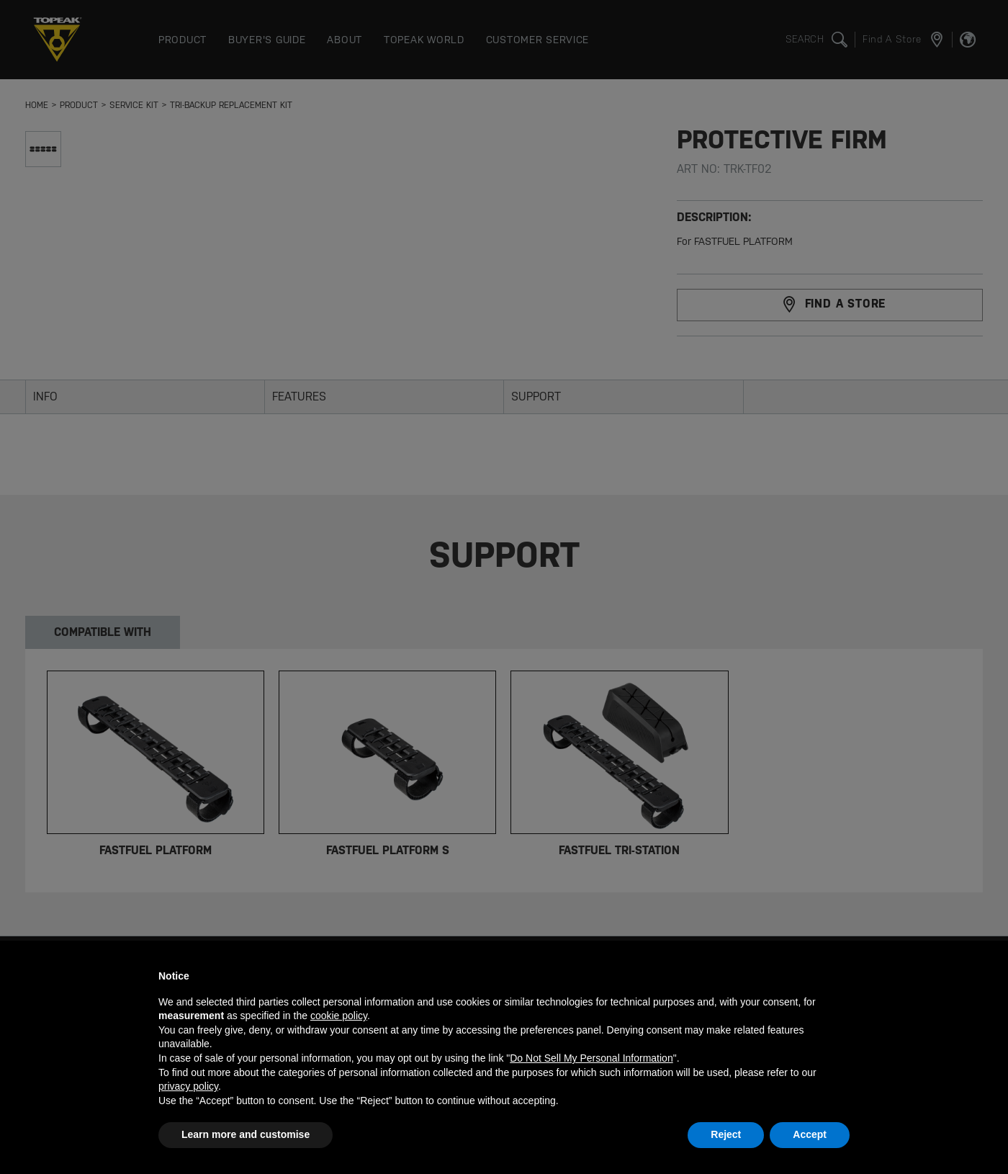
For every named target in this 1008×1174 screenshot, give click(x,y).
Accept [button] (810, 1134)
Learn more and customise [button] (245, 1134)
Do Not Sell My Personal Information (591, 1058)
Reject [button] (726, 1134)
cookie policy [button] (338, 1015)
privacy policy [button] (188, 1086)
